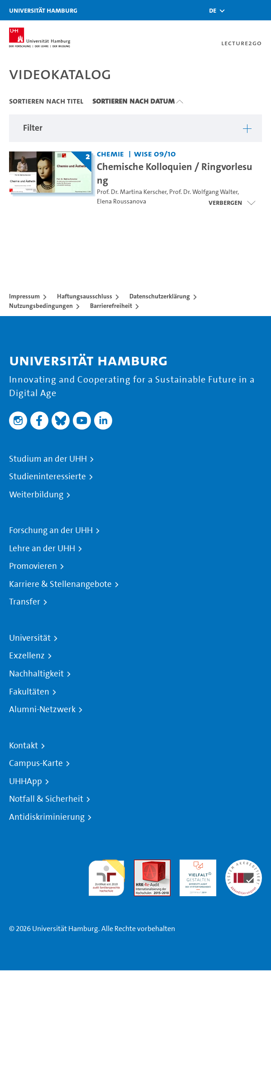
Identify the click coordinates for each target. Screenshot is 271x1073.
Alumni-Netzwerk (42, 709)
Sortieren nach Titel (46, 100)
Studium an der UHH (48, 459)
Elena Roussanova (121, 201)
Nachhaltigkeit (36, 674)
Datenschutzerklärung (159, 296)
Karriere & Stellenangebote (60, 584)
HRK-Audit (196, 865)
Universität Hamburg (43, 10)
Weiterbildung (36, 495)
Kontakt (23, 746)
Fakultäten (29, 692)
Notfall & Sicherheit (46, 799)
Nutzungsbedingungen (41, 305)
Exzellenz (27, 656)
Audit (142, 865)
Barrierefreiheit (111, 305)
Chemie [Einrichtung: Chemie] (110, 153)
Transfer (24, 602)
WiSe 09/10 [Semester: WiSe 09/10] (155, 153)
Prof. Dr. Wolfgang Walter (203, 192)
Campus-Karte (36, 763)
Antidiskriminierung (47, 817)
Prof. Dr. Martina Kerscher (131, 192)
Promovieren (33, 566)
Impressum (24, 296)
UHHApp (25, 781)
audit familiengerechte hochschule (106, 875)
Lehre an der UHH (42, 548)
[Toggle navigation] (259, 10)
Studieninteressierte (47, 476)
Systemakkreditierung (243, 865)
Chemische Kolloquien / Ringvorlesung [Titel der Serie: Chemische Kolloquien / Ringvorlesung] (174, 173)
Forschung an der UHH (51, 530)
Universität (30, 638)
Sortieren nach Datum (133, 100)
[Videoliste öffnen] (232, 202)
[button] (212, 10)
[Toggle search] (237, 10)
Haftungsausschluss (84, 296)
